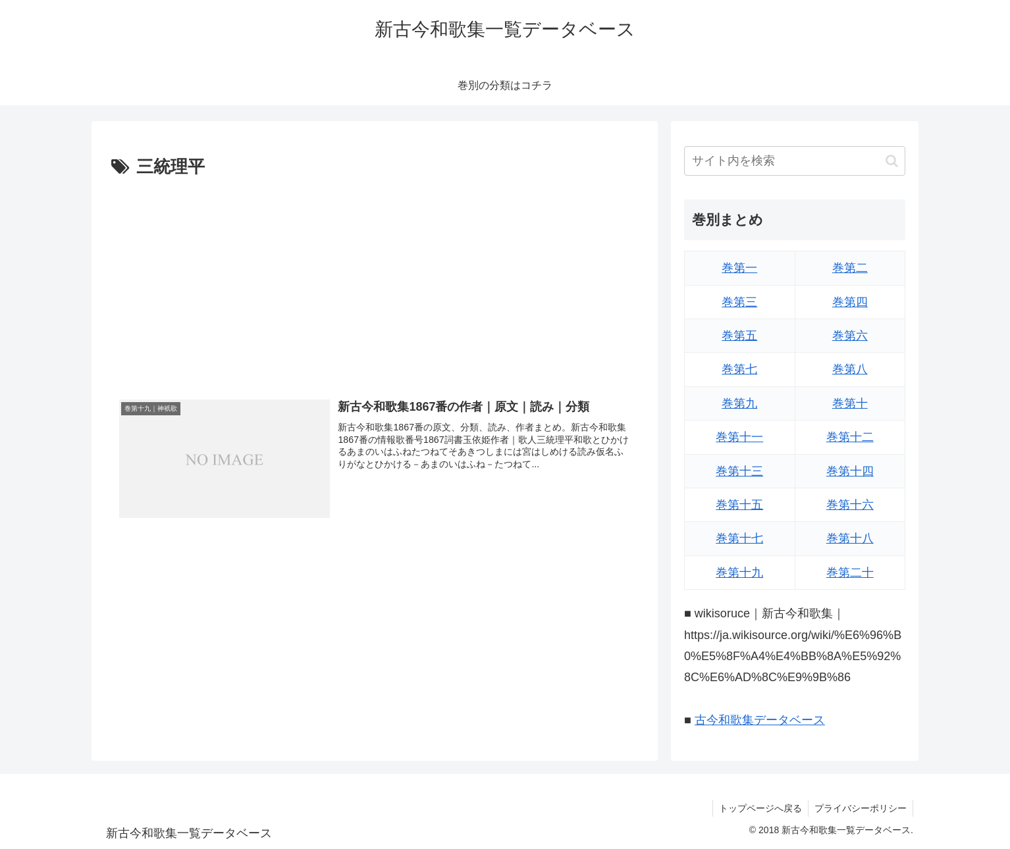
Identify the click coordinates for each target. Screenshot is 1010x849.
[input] (794, 161)
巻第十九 (739, 572)
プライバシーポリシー (860, 808)
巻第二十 (850, 572)
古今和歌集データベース (760, 720)
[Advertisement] (374, 281)
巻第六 (850, 335)
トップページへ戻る (758, 808)
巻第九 (739, 403)
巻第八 (850, 369)
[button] (891, 160)
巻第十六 (850, 504)
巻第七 (739, 369)
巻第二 (850, 267)
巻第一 (739, 267)
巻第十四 (850, 471)
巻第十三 (739, 471)
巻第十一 (739, 437)
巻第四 (850, 302)
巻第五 (739, 335)
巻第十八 (850, 538)
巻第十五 (739, 504)
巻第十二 (850, 437)
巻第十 (850, 403)
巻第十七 (739, 538)
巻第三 (739, 302)
